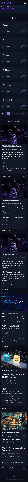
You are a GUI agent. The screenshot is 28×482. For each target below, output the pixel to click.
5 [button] (19, 113)
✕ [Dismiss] (2, 11)
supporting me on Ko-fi (7, 8)
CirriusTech (6, 3)
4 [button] (16, 113)
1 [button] (8, 113)
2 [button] (11, 113)
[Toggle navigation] (25, 3)
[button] (22, 113)
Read (23, 31)
